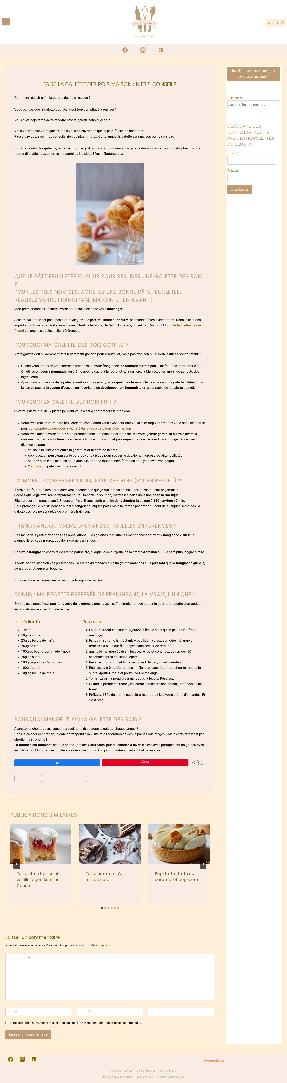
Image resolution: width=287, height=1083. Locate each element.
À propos (116, 1070)
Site (153, 1012)
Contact (129, 1070)
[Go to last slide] (16, 864)
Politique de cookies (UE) (170, 1076)
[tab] (102, 908)
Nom (12, 1012)
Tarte (126, 76)
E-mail (84, 1012)
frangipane (51, 778)
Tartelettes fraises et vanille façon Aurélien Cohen (38, 879)
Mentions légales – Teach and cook (156, 1070)
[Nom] (38, 1012)
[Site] (181, 1012)
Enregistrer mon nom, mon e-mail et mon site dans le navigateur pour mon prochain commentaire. (76, 1023)
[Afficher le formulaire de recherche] (276, 23)
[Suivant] (203, 864)
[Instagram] (143, 50)
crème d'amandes (27, 778)
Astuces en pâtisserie (105, 76)
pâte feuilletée (98, 778)
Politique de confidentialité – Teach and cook (128, 1076)
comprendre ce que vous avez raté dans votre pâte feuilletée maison (80, 428)
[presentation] (40, 844)
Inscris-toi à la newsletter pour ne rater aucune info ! (253, 73)
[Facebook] (125, 50)
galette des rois (74, 778)
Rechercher (235, 98)
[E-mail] (110, 1012)
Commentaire (18, 958)
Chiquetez (35, 466)
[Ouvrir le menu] (6, 21)
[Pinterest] (160, 50)
